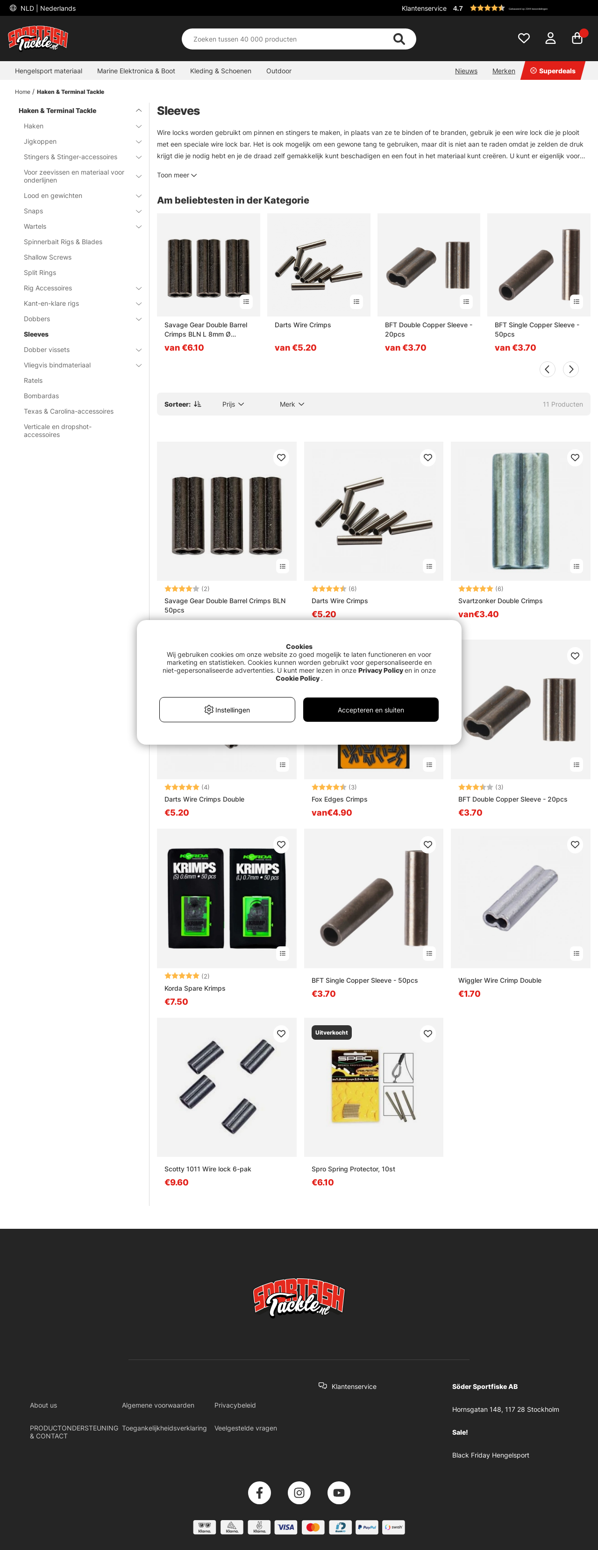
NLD (47, 8)
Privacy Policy (380, 670)
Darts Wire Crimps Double (204, 799)
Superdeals (553, 71)
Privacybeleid (235, 1405)
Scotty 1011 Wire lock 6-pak (207, 1169)
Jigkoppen (77, 141)
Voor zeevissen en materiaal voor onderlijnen (77, 176)
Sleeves (36, 334)
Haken (77, 126)
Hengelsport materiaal (48, 71)
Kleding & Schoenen (220, 71)
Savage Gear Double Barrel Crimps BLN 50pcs (224, 605)
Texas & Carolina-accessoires (69, 411)
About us (43, 1405)
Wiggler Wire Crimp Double (499, 980)
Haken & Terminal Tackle (70, 91)
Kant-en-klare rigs (77, 303)
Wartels (77, 226)
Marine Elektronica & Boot (136, 71)
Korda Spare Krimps (195, 988)
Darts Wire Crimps (303, 325)
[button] (520, 8)
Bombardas (41, 396)
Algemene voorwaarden (158, 1405)
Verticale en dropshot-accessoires (58, 430)
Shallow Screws (47, 257)
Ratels (33, 380)
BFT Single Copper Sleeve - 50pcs (537, 329)
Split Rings (40, 272)
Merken (503, 71)
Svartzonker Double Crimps (500, 601)
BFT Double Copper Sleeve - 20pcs (428, 329)
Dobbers (77, 319)
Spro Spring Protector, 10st (353, 1169)
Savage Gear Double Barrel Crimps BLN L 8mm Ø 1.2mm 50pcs (205, 330)
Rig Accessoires (77, 288)
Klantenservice (424, 8)
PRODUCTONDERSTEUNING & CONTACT (74, 1432)
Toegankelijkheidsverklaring (164, 1428)
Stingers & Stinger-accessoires (77, 157)
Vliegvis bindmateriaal (77, 365)
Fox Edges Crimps (340, 799)
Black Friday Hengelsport (490, 1455)
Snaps (77, 211)
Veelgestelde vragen (245, 1428)
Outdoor (279, 71)
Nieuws (466, 71)
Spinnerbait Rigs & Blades (63, 242)
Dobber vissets (77, 349)
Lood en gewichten (77, 195)
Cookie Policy (298, 678)
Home (22, 91)
